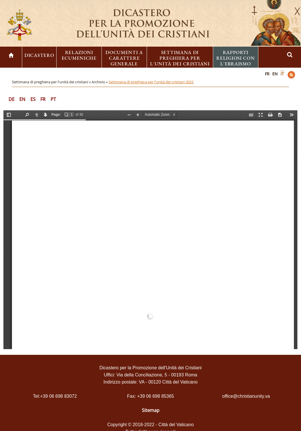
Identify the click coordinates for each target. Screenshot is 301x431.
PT (53, 99)
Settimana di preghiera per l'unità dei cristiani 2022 (151, 81)
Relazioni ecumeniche (79, 55)
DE (11, 99)
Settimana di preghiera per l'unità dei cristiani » (52, 81)
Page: (56, 115)
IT (282, 73)
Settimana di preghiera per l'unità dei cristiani (180, 58)
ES (33, 99)
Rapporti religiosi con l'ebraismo (235, 58)
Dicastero (39, 55)
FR (267, 73)
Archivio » (100, 81)
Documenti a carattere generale (124, 58)
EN (275, 73)
